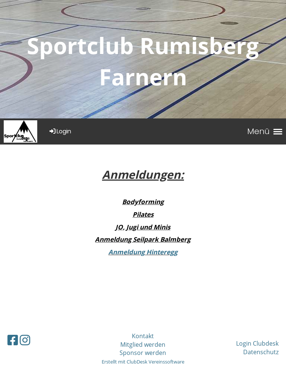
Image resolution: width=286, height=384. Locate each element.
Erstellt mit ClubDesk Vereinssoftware (143, 361)
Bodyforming (143, 201)
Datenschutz (261, 352)
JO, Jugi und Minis (142, 227)
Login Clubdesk (257, 343)
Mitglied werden (142, 344)
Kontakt (143, 336)
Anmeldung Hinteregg (143, 252)
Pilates (143, 214)
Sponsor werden (143, 353)
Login (59, 131)
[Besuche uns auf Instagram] (25, 340)
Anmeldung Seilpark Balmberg (143, 239)
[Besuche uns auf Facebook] (12, 340)
